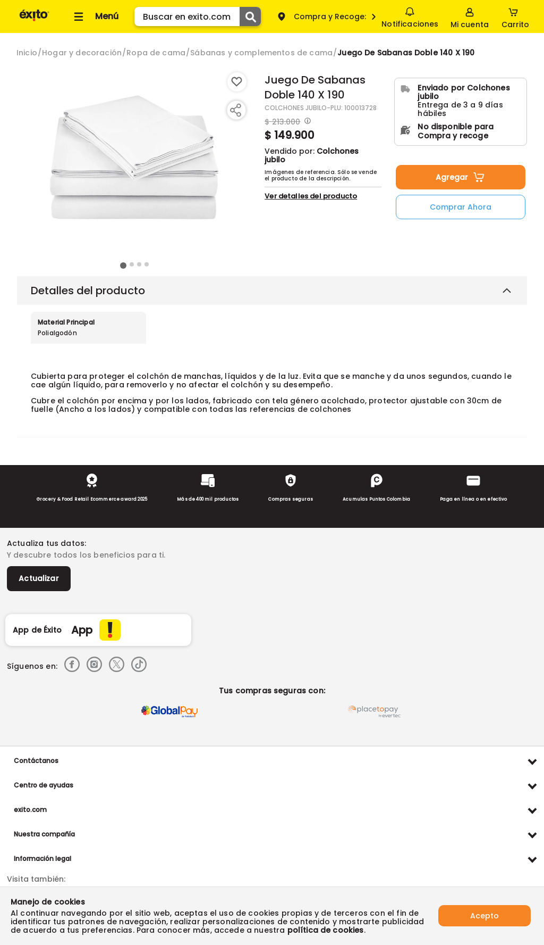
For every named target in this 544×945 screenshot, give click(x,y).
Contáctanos (36, 760)
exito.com (30, 809)
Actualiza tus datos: (46, 543)
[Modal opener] (306, 122)
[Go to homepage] (26, 52)
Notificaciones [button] (409, 16)
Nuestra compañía (44, 834)
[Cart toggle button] (515, 16)
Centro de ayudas (43, 785)
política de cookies (325, 930)
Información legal (42, 858)
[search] (197, 16)
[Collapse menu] (94, 16)
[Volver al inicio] (34, 20)
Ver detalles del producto (311, 196)
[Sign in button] (469, 16)
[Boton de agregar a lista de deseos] (237, 82)
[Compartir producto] (235, 110)
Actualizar (39, 578)
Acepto (484, 915)
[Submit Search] (250, 16)
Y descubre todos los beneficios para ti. (86, 555)
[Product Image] (134, 165)
